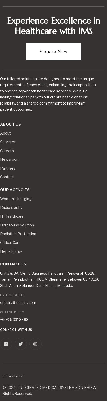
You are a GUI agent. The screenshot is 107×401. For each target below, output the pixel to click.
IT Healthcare (12, 216)
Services (7, 142)
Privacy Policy (13, 376)
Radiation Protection (18, 234)
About (5, 133)
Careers (7, 150)
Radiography (11, 207)
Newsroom (10, 159)
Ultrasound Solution (17, 225)
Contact (7, 177)
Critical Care (10, 242)
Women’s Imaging (16, 199)
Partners (7, 168)
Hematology (11, 251)
